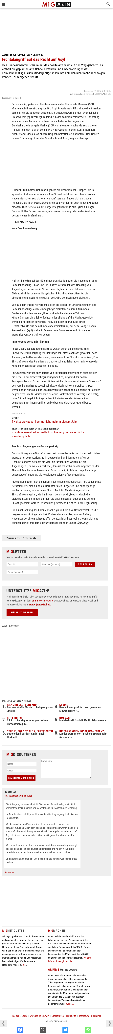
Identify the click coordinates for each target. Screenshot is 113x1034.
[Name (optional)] (22, 572)
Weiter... (70, 1003)
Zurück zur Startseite (22, 538)
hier (24, 964)
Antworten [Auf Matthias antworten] (9, 872)
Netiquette (71, 1016)
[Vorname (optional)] (56, 564)
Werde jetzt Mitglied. (40, 604)
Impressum (84, 1016)
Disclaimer (96, 1016)
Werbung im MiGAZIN (39, 1016)
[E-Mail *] (22, 564)
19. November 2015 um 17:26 (18, 795)
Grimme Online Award (43, 600)
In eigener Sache (19, 1016)
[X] (58, 1030)
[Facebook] (36, 1030)
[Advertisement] (56, 30)
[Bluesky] (81, 1030)
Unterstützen (58, 1016)
